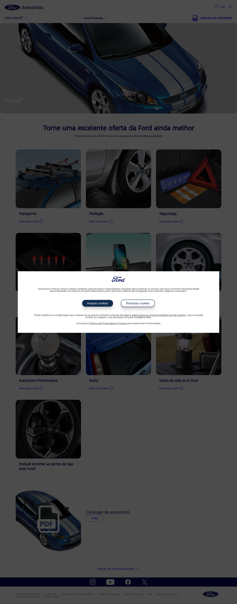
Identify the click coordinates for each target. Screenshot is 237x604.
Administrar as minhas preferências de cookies (158, 315)
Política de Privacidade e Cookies (108, 323)
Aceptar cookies (97, 303)
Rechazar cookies (138, 303)
